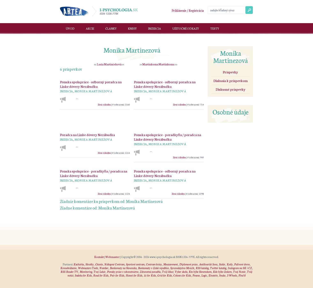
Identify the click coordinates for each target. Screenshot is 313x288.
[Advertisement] (132, 118)
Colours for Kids (182, 275)
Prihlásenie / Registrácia (188, 10)
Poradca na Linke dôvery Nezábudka (87, 134)
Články (111, 28)
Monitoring (86, 272)
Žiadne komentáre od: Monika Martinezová (97, 208)
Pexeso (196, 275)
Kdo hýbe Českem (222, 272)
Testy (214, 28)
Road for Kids (100, 275)
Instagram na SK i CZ (240, 268)
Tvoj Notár (239, 272)
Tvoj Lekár (100, 272)
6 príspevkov (71, 69)
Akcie (90, 28)
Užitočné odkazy (185, 28)
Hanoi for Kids (134, 275)
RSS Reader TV (69, 272)
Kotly (230, 264)
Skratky (89, 264)
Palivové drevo (242, 264)
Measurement (170, 264)
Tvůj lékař (167, 272)
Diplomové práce (188, 264)
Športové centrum (135, 264)
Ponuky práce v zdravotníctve (122, 272)
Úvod (70, 28)
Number (103, 268)
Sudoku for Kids (83, 275)
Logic (204, 275)
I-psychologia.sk (115, 11)
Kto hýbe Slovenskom (200, 272)
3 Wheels (232, 275)
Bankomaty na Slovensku (123, 268)
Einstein (213, 275)
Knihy (132, 28)
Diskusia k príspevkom (230, 80)
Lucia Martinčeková (109, 64)
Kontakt (99, 257)
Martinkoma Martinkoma (158, 64)
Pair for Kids (117, 275)
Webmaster (112, 257)
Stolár (222, 264)
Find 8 (242, 275)
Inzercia (154, 28)
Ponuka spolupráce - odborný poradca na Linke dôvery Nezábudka (91, 84)
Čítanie (99, 264)
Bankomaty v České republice (153, 268)
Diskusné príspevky (230, 89)
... (77, 98)
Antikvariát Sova (208, 264)
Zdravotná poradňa (150, 272)
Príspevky (230, 71)
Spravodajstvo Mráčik (182, 268)
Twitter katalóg (218, 268)
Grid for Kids (164, 275)
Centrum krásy (154, 264)
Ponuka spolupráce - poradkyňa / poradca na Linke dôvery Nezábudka (167, 136)
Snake (222, 275)
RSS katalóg (202, 268)
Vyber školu (181, 272)
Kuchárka (79, 264)
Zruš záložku (104, 104)
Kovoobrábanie (68, 268)
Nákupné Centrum (114, 264)
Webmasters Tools (88, 268)
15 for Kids (150, 275)
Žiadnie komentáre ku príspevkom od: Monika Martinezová (111, 201)
